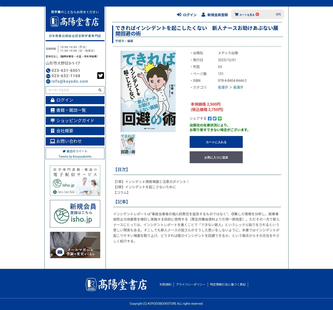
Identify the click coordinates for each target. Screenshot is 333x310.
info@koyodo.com (70, 81)
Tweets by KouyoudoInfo (75, 156)
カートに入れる (216, 142)
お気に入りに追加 (216, 157)
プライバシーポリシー (191, 284)
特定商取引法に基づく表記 (228, 284)
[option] (148, 91)
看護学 (223, 87)
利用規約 (165, 284)
